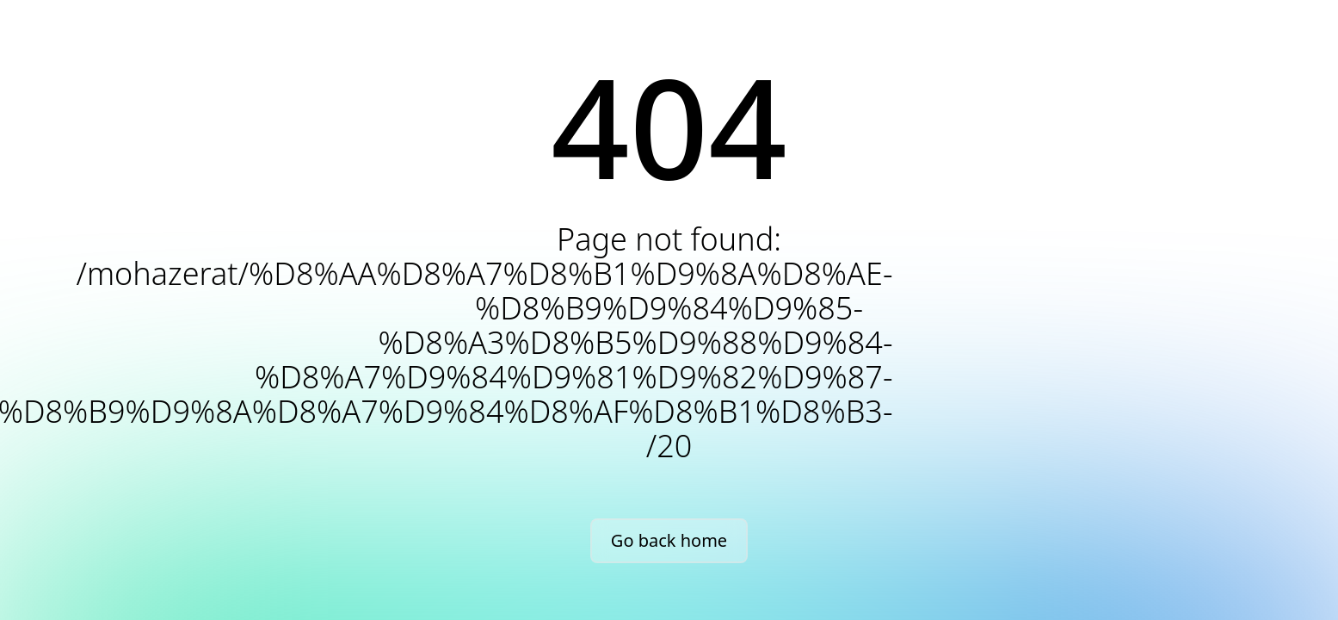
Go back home (669, 540)
